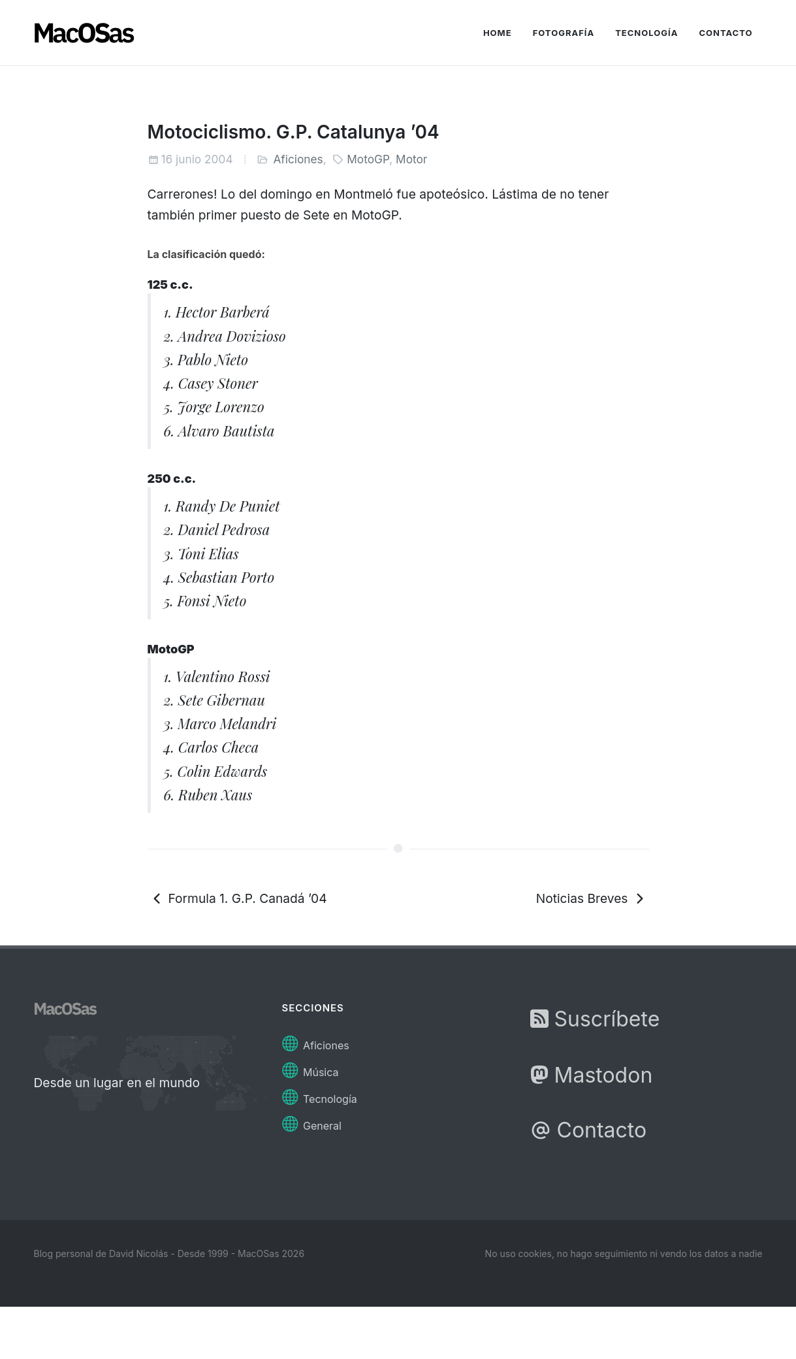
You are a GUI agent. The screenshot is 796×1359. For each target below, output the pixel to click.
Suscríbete (595, 1019)
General (312, 1122)
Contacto (588, 1130)
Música (310, 1068)
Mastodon (591, 1075)
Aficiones (298, 159)
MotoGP (368, 159)
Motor (411, 159)
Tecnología (319, 1095)
